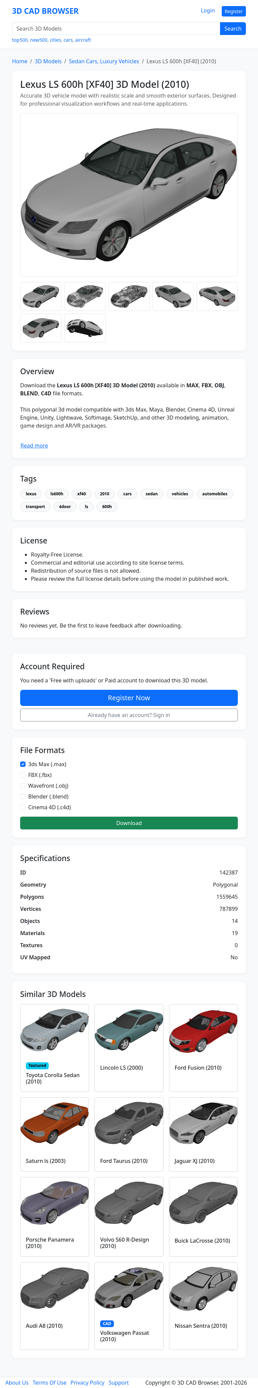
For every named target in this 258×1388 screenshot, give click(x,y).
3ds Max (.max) (47, 764)
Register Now (129, 697)
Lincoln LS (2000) (121, 1067)
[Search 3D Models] (116, 28)
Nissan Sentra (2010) (201, 1325)
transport (35, 506)
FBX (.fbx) (40, 775)
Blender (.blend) (48, 796)
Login (208, 10)
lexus (31, 494)
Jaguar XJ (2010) (195, 1161)
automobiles (214, 494)
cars (68, 40)
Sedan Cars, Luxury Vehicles (104, 61)
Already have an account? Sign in (129, 715)
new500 (38, 40)
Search (233, 28)
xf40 (81, 494)
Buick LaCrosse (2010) (202, 1240)
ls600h (56, 494)
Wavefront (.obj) (48, 785)
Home (20, 61)
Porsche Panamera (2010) (50, 1243)
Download (129, 823)
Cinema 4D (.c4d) (49, 807)
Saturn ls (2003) (46, 1161)
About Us (17, 1382)
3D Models (48, 61)
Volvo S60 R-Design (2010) (124, 1243)
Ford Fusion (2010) (198, 1067)
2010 (104, 494)
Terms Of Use (50, 1382)
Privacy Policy (87, 1382)
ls (86, 506)
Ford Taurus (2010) (123, 1161)
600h (107, 506)
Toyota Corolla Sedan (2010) (53, 1078)
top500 (20, 40)
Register (234, 11)
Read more (34, 445)
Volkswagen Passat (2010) (124, 1336)
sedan (152, 494)
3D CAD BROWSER (45, 11)
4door (65, 506)
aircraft (83, 40)
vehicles (180, 494)
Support (119, 1382)
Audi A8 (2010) (44, 1325)
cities (55, 40)
